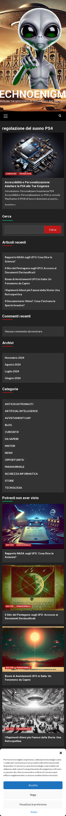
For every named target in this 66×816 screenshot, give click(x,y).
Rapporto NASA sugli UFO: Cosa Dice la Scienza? (28, 258)
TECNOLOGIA (25, 173)
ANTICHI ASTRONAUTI (19, 403)
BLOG (8, 424)
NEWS (9, 451)
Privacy (34, 811)
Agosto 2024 (13, 363)
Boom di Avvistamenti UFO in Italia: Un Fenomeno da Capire (28, 280)
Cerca (6, 215)
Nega (33, 794)
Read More (10, 203)
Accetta (33, 785)
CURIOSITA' (11, 173)
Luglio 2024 (12, 370)
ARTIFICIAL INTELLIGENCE (21, 410)
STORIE (9, 479)
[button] (61, 753)
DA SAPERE (12, 438)
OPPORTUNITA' (14, 458)
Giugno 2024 (13, 377)
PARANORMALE (14, 465)
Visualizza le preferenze (33, 804)
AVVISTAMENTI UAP (18, 417)
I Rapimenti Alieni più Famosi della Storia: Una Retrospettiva (32, 291)
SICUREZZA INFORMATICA (21, 472)
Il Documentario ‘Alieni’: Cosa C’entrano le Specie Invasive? (30, 302)
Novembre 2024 (14, 356)
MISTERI (10, 445)
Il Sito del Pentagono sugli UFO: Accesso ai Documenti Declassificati (30, 269)
